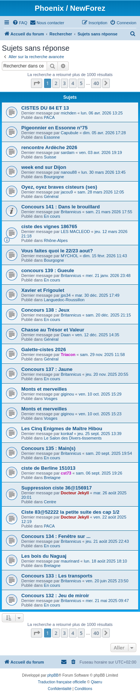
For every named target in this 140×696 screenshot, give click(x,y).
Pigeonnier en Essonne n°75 (54, 127)
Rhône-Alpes (56, 240)
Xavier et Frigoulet (42, 290)
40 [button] (96, 83)
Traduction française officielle (62, 682)
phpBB (53, 675)
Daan (66, 335)
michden (69, 113)
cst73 (66, 473)
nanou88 (69, 172)
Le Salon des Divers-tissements (73, 438)
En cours (52, 216)
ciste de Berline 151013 (48, 468)
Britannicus (71, 212)
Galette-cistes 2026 (43, 349)
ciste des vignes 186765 (49, 226)
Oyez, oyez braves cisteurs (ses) (59, 187)
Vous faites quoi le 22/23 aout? (57, 250)
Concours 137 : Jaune (46, 369)
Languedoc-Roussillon (64, 299)
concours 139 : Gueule (47, 270)
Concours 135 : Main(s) (48, 448)
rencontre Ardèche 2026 (49, 147)
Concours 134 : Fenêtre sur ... (55, 536)
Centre (50, 502)
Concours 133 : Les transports (57, 576)
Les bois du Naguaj (43, 556)
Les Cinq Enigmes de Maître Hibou (61, 428)
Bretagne (52, 477)
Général (51, 196)
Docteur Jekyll (75, 493)
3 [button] (64, 83)
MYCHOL (69, 255)
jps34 (66, 295)
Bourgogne (54, 176)
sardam (68, 152)
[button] (36, 83)
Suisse (50, 157)
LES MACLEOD (75, 231)
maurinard (70, 561)
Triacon (68, 354)
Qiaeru (96, 682)
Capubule (69, 132)
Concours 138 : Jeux (45, 310)
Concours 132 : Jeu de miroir (55, 595)
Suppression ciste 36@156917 (56, 488)
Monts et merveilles (44, 389)
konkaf (67, 433)
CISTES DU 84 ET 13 (45, 108)
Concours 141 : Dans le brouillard (60, 207)
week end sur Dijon (43, 167)
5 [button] (81, 83)
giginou (67, 394)
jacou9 (67, 192)
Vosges (50, 398)
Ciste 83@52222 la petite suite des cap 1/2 (70, 512)
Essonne (52, 137)
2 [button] (56, 83)
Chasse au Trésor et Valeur (52, 330)
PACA (49, 117)
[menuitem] (19, 22)
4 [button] (72, 83)
